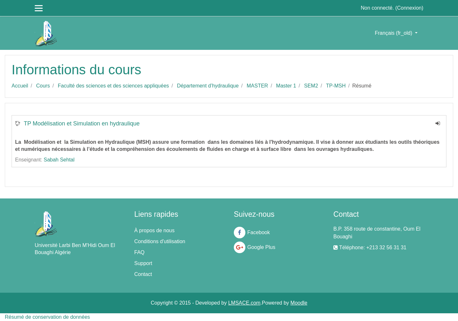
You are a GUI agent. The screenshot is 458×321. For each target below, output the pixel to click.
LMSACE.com (244, 303)
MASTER (257, 85)
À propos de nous (154, 230)
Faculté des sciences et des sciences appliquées (113, 85)
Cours (43, 85)
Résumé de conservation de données (47, 317)
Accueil (20, 85)
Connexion (409, 8)
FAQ (139, 252)
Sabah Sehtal (59, 159)
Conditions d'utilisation (159, 241)
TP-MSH (336, 85)
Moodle (298, 303)
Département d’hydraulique (208, 85)
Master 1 (286, 85)
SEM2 (311, 85)
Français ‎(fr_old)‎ (394, 33)
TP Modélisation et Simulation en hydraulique (82, 123)
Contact (143, 274)
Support (143, 263)
